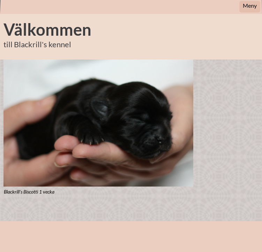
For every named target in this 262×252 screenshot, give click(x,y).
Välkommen (47, 29)
